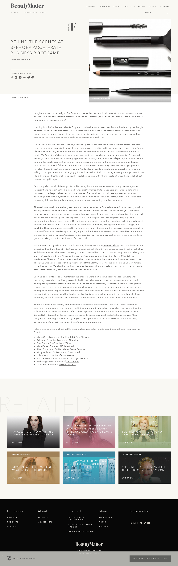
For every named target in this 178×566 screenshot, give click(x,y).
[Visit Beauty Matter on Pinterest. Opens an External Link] (145, 523)
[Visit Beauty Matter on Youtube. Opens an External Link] (148, 523)
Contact (15, 12)
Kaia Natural (67, 346)
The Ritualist (67, 337)
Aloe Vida (74, 340)
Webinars (164, 6)
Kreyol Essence (80, 358)
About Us (43, 517)
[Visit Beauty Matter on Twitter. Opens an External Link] (141, 523)
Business (90, 6)
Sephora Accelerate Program (66, 127)
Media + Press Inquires (81, 532)
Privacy (103, 527)
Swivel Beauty (77, 349)
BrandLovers (67, 355)
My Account (106, 517)
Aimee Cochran (111, 245)
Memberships (30, 12)
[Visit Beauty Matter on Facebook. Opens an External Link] (138, 523)
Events (141, 6)
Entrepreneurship (20, 97)
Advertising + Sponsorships (76, 518)
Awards (152, 6)
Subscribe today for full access (150, 559)
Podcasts (130, 6)
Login (43, 12)
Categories (104, 6)
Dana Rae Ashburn (20, 60)
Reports (118, 6)
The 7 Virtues (72, 361)
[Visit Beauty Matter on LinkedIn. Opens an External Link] (131, 523)
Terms (102, 522)
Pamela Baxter (90, 262)
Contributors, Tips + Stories (80, 525)
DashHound (74, 352)
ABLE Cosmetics (67, 364)
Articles (12, 517)
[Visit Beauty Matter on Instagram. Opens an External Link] (134, 523)
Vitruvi (68, 343)
